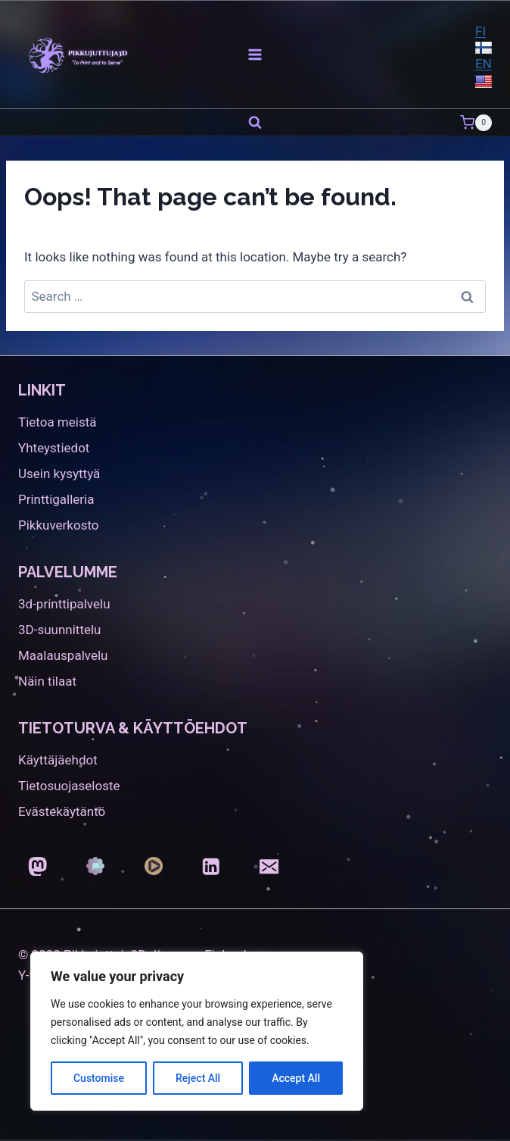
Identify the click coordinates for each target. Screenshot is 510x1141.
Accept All (296, 1078)
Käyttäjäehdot (58, 759)
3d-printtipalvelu (64, 603)
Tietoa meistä (57, 422)
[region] (196, 1031)
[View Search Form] (255, 122)
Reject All (198, 1078)
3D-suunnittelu (59, 629)
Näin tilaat (47, 681)
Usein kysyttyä (59, 473)
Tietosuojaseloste (69, 785)
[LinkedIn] (211, 866)
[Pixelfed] (95, 866)
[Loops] (153, 866)
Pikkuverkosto (58, 525)
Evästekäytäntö (61, 811)
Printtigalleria (56, 499)
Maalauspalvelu (62, 655)
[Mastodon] (37, 866)
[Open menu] (255, 54)
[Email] (269, 866)
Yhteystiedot (53, 447)
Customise (98, 1078)
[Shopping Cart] (476, 122)
